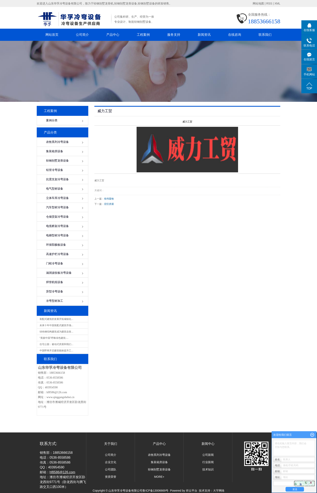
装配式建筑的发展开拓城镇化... (56, 319)
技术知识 (208, 469)
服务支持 (173, 34)
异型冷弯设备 (54, 291)
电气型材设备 (54, 188)
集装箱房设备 (54, 151)
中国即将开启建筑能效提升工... (56, 350)
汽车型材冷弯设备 (57, 207)
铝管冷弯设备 (54, 170)
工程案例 (143, 34)
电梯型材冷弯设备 (57, 235)
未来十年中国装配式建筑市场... (56, 325)
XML (277, 3)
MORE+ (159, 476)
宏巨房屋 (109, 204)
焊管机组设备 (54, 282)
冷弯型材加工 (54, 300)
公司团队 (110, 469)
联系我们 (265, 34)
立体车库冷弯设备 (57, 198)
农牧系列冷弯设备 (57, 141)
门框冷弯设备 (54, 263)
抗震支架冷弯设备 (57, 179)
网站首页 (51, 34)
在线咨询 (234, 34)
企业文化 (110, 462)
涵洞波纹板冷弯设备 (59, 272)
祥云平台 (191, 490)
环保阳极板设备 (56, 244)
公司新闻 (208, 454)
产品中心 (112, 34)
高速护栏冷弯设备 (57, 254)
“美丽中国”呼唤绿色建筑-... (54, 338)
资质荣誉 (110, 476)
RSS (269, 3)
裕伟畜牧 (109, 198)
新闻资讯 (204, 34)
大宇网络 (218, 490)
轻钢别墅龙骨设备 (57, 160)
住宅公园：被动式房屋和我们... (56, 344)
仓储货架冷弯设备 (57, 216)
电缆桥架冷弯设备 (57, 226)
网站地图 (258, 3)
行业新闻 (208, 462)
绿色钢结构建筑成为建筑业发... (56, 331)
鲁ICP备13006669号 (155, 490)
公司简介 (82, 34)
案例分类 (51, 120)
